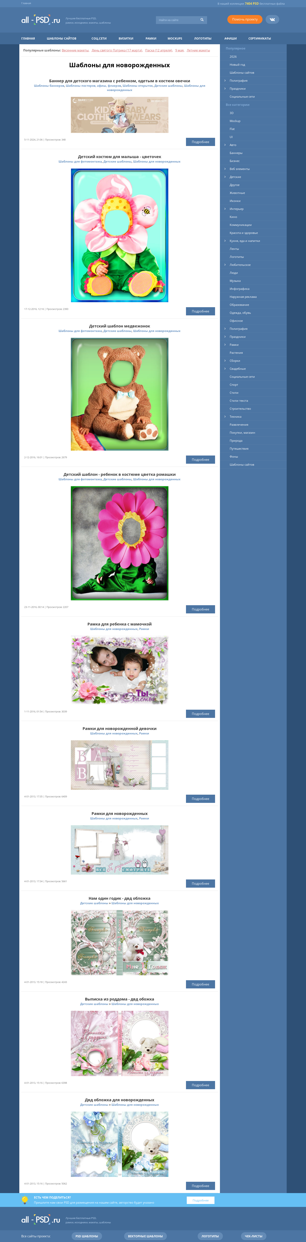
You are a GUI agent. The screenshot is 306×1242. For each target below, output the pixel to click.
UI (231, 137)
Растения (236, 353)
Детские (235, 177)
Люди (234, 273)
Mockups (175, 38)
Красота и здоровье (244, 233)
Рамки (151, 38)
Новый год (237, 64)
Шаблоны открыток (138, 86)
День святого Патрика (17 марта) (117, 50)
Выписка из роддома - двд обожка (119, 999)
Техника (235, 416)
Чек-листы (253, 1236)
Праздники (238, 88)
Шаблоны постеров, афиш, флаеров (93, 86)
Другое (234, 185)
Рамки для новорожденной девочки (120, 728)
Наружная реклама (243, 297)
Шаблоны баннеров (49, 86)
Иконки (235, 201)
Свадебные (238, 369)
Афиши (230, 38)
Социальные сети (242, 96)
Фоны (234, 456)
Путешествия (239, 448)
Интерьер (237, 209)
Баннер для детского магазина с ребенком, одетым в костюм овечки (119, 80)
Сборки (235, 361)
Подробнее (200, 142)
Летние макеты (198, 50)
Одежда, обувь (240, 313)
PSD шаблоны (87, 1236)
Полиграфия (238, 80)
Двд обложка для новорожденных (119, 1099)
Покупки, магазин (242, 432)
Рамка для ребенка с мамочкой (119, 624)
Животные (237, 193)
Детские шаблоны (168, 86)
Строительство (240, 408)
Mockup (235, 121)
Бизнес (235, 161)
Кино (233, 217)
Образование (239, 305)
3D (232, 113)
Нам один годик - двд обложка (119, 898)
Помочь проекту (245, 19)
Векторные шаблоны (145, 1236)
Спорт (234, 385)
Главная (26, 3)
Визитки (126, 38)
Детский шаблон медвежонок (119, 326)
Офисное (236, 321)
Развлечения (239, 424)
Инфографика (239, 289)
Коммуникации (241, 225)
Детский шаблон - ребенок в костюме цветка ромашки (120, 474)
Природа (236, 440)
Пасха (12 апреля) (158, 50)
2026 (233, 56)
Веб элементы (240, 169)
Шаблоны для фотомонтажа (80, 161)
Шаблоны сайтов (61, 38)
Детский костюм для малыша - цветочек (119, 156)
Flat (232, 129)
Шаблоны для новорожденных (157, 161)
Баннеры (236, 153)
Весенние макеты (75, 50)
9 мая (179, 50)
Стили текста (239, 400)
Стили (234, 393)
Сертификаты (259, 38)
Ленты (234, 249)
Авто (233, 145)
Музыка (235, 281)
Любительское (240, 265)
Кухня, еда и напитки (245, 241)
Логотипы (203, 38)
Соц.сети (99, 38)
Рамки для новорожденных (120, 813)
